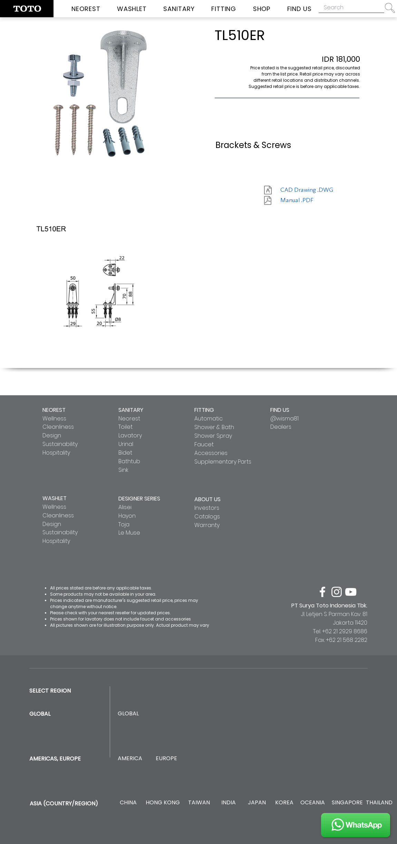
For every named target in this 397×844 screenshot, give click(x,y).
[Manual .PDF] (304, 200)
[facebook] (322, 592)
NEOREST (54, 410)
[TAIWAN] (198, 802)
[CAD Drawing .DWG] (306, 190)
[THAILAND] (379, 802)
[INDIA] (228, 802)
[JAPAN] (257, 802)
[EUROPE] (166, 758)
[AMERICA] (129, 758)
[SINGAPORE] (347, 802)
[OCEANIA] (313, 802)
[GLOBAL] (128, 713)
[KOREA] (284, 802)
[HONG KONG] (162, 802)
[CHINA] (128, 802)
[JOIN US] (355, 825)
